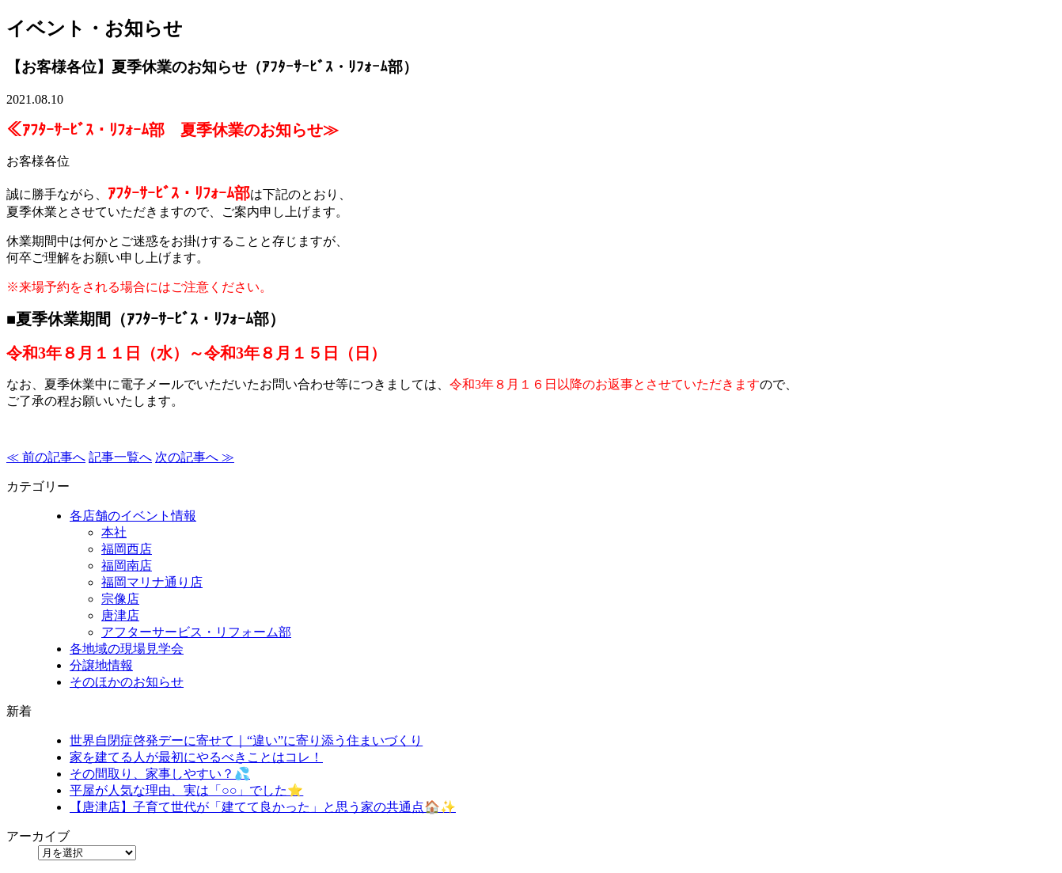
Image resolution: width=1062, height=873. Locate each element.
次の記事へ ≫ (194, 457)
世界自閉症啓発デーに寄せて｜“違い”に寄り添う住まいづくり (246, 740)
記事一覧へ (120, 457)
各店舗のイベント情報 (133, 515)
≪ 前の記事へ (45, 457)
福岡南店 (126, 565)
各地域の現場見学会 (127, 648)
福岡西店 (126, 549)
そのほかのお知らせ (127, 682)
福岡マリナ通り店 (152, 582)
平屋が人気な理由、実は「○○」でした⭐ (186, 790)
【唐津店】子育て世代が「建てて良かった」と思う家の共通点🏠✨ (263, 807)
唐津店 (120, 615)
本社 (114, 532)
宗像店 (120, 598)
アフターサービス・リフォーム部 (196, 632)
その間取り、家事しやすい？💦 (160, 773)
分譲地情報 (101, 665)
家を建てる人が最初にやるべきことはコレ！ (196, 757)
